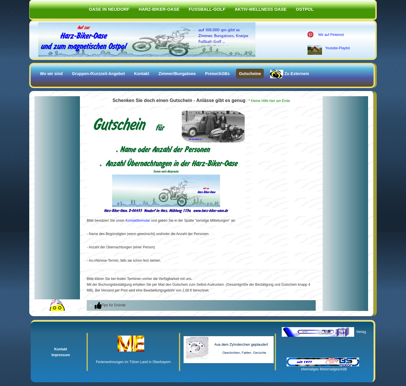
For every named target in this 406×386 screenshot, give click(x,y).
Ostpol (305, 9)
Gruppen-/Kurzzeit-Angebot (98, 73)
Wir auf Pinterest (331, 35)
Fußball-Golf (207, 9)
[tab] (201, 305)
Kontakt (141, 73)
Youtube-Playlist (337, 48)
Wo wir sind (51, 73)
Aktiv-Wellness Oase (260, 9)
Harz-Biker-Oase (159, 9)
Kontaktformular (138, 221)
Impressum (60, 355)
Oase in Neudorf (109, 9)
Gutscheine (250, 73)
